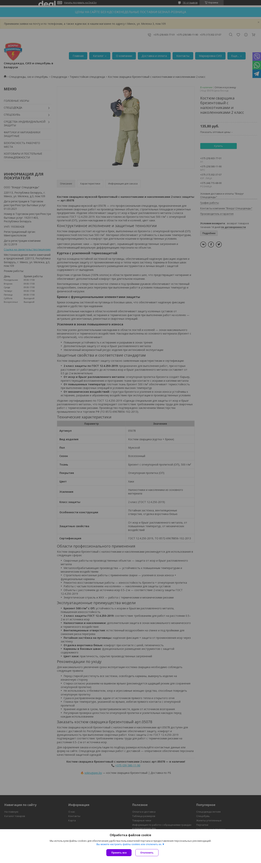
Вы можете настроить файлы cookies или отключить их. (129, 844)
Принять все (119, 852)
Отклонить (146, 852)
